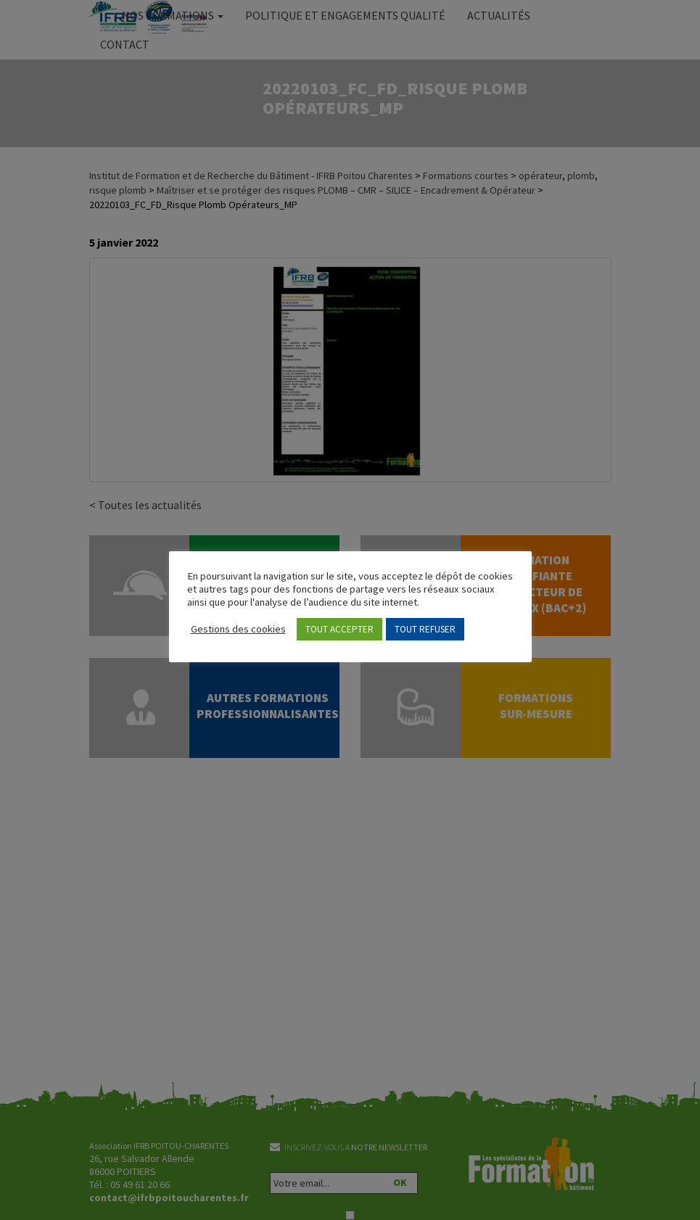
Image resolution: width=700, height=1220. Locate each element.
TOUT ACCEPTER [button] (339, 629)
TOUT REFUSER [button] (425, 629)
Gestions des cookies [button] (238, 628)
